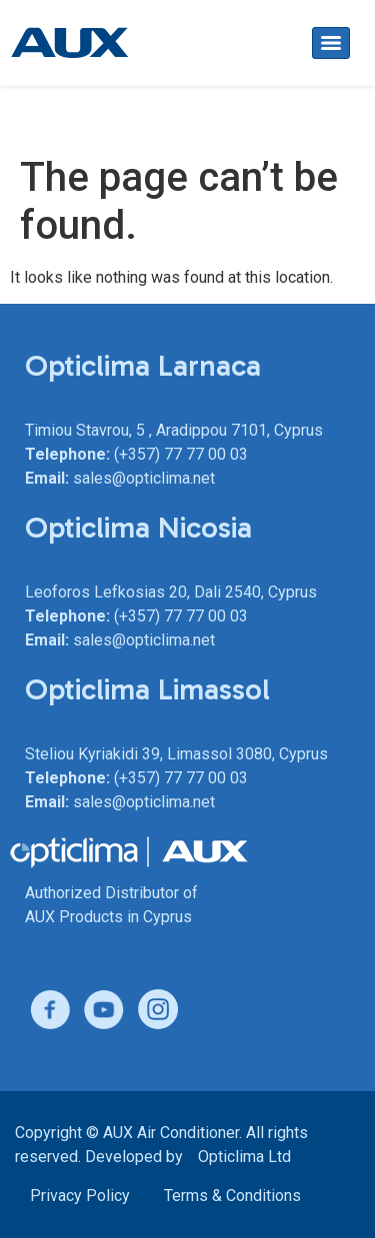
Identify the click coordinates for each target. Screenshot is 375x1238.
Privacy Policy (80, 1195)
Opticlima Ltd (244, 1156)
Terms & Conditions (232, 1195)
